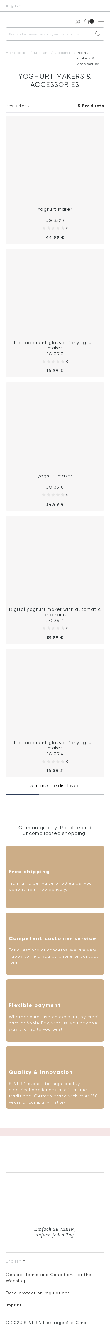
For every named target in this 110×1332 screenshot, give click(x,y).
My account (77, 21)
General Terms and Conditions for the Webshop (49, 1278)
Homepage (16, 53)
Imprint (14, 1305)
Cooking (62, 53)
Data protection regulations (38, 1293)
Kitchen (41, 53)
